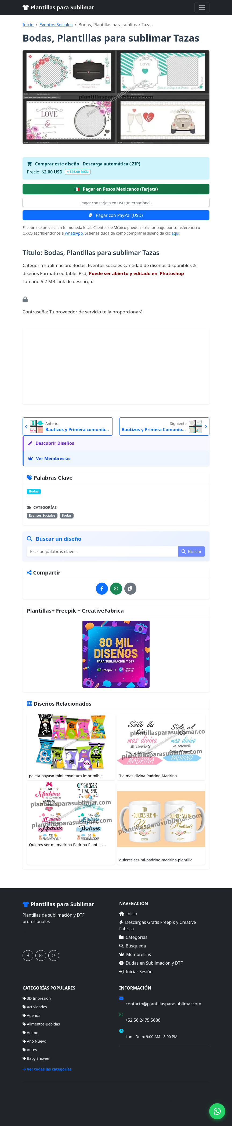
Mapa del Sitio (131, 1061)
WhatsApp (74, 233)
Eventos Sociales (56, 25)
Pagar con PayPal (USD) (116, 215)
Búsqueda (132, 946)
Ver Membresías (49, 458)
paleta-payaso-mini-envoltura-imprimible (66, 775)
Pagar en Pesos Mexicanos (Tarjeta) (116, 189)
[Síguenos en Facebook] (28, 955)
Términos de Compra (137, 1053)
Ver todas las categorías (47, 1069)
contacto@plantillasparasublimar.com (163, 1004)
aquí (175, 233)
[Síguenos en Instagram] (53, 955)
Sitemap (202, 1101)
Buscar (192, 551)
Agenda (32, 1015)
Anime (30, 1032)
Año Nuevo (34, 1041)
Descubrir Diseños (51, 443)
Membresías (135, 954)
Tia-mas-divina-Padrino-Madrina (148, 775)
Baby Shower (36, 1058)
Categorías (133, 937)
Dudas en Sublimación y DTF (151, 963)
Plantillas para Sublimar (58, 7)
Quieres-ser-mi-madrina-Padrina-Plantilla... (67, 844)
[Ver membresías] (116, 654)
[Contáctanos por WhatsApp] (40, 955)
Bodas (34, 491)
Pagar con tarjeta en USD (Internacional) (116, 202)
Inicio (28, 25)
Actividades (35, 1006)
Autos (30, 1049)
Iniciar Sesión (136, 972)
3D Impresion (37, 998)
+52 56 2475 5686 (142, 1020)
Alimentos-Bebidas (41, 1024)
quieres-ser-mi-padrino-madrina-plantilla (156, 859)
